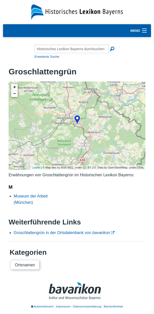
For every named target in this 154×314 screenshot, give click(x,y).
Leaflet (36, 167)
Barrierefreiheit (113, 306)
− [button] (14, 94)
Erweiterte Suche (47, 57)
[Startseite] (77, 12)
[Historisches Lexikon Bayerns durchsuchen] (72, 49)
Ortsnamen (25, 265)
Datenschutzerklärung (87, 306)
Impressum (63, 306)
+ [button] (14, 87)
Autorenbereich (42, 306)
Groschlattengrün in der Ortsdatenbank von (62, 233)
